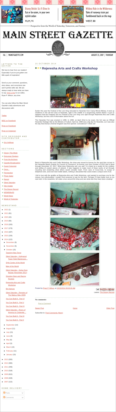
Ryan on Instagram (9, 131)
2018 (6, 224)
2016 (6, 232)
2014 (6, 239)
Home (75, 308)
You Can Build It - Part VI (15, 299)
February (9, 351)
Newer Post (39, 308)
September (10, 325)
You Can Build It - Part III (15, 316)
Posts (6, 393)
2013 (6, 359)
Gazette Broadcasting (12, 163)
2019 (6, 221)
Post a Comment (44, 303)
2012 (6, 363)
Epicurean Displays (11, 156)
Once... (6, 169)
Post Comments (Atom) (54, 313)
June (8, 336)
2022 (6, 210)
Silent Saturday (9, 182)
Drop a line (11, 93)
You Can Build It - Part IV (15, 306)
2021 (6, 213)
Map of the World (12, 266)
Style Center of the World (15, 263)
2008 (6, 378)
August (9, 328)
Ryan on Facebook (9, 126)
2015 (6, 235)
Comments (8, 397)
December (10, 242)
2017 (6, 228)
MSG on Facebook (9, 121)
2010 (6, 370)
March (8, 347)
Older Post (110, 308)
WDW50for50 (9, 192)
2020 (6, 217)
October (9, 250)
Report (6, 179)
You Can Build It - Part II (15, 320)
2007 (6, 382)
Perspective (8, 173)
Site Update (8, 186)
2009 (6, 374)
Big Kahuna (10, 289)
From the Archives (11, 159)
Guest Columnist (10, 166)
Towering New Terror (13, 253)
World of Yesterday (11, 199)
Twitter (4, 115)
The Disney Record (107, 292)
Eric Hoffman (9, 142)
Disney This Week (11, 153)
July (8, 332)
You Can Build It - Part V (15, 302)
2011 (6, 367)
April (8, 343)
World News (8, 196)
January (9, 354)
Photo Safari (8, 176)
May (8, 340)
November (10, 246)
